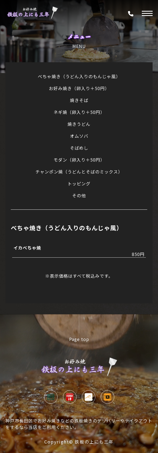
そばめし (79, 148)
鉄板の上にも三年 (94, 441)
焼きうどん (79, 124)
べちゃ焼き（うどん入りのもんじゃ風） (79, 76)
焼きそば (79, 100)
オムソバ (79, 136)
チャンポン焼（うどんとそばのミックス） (79, 171)
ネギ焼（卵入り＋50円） (79, 112)
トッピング (79, 183)
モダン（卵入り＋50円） (79, 159)
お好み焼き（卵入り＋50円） (79, 88)
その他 (79, 195)
